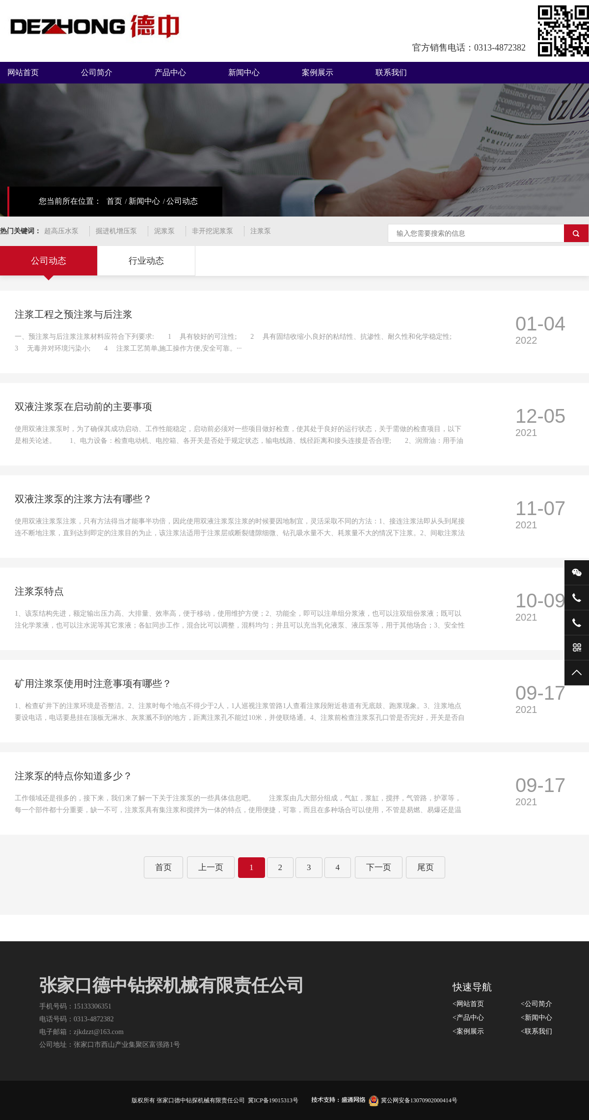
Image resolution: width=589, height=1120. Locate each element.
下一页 (378, 867)
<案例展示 (468, 1031)
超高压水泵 (61, 231)
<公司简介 (536, 1004)
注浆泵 (260, 231)
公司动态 (182, 201)
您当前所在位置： (70, 201)
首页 (114, 201)
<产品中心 (468, 1017)
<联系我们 (536, 1031)
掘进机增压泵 (116, 231)
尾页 (425, 867)
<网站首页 (468, 1004)
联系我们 (391, 72)
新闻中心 (244, 72)
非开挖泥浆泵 (212, 231)
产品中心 (170, 72)
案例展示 (317, 72)
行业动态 (146, 261)
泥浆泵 (164, 231)
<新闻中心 (536, 1017)
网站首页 (23, 72)
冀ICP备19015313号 (273, 1100)
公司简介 (96, 72)
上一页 (210, 867)
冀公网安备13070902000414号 (413, 1100)
